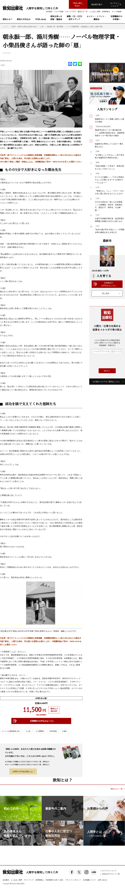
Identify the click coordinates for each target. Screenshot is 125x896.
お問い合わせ (102, 880)
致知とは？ (7, 19)
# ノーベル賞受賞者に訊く (11, 731)
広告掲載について (89, 880)
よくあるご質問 (16, 880)
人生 (2, 65)
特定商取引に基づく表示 (54, 880)
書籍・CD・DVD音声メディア (74, 18)
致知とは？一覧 (117, 789)
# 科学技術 (53, 731)
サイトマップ (29, 880)
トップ (5, 26)
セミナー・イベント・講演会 (96, 18)
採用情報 (40, 880)
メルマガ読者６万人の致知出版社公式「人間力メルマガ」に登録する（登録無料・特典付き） (107, 342)
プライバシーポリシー (73, 880)
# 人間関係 (40, 731)
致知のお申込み (24, 19)
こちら (30, 161)
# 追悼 (64, 731)
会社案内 (6, 880)
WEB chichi (40, 19)
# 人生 (28, 731)
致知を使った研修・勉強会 (56, 18)
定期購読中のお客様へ (116, 18)
